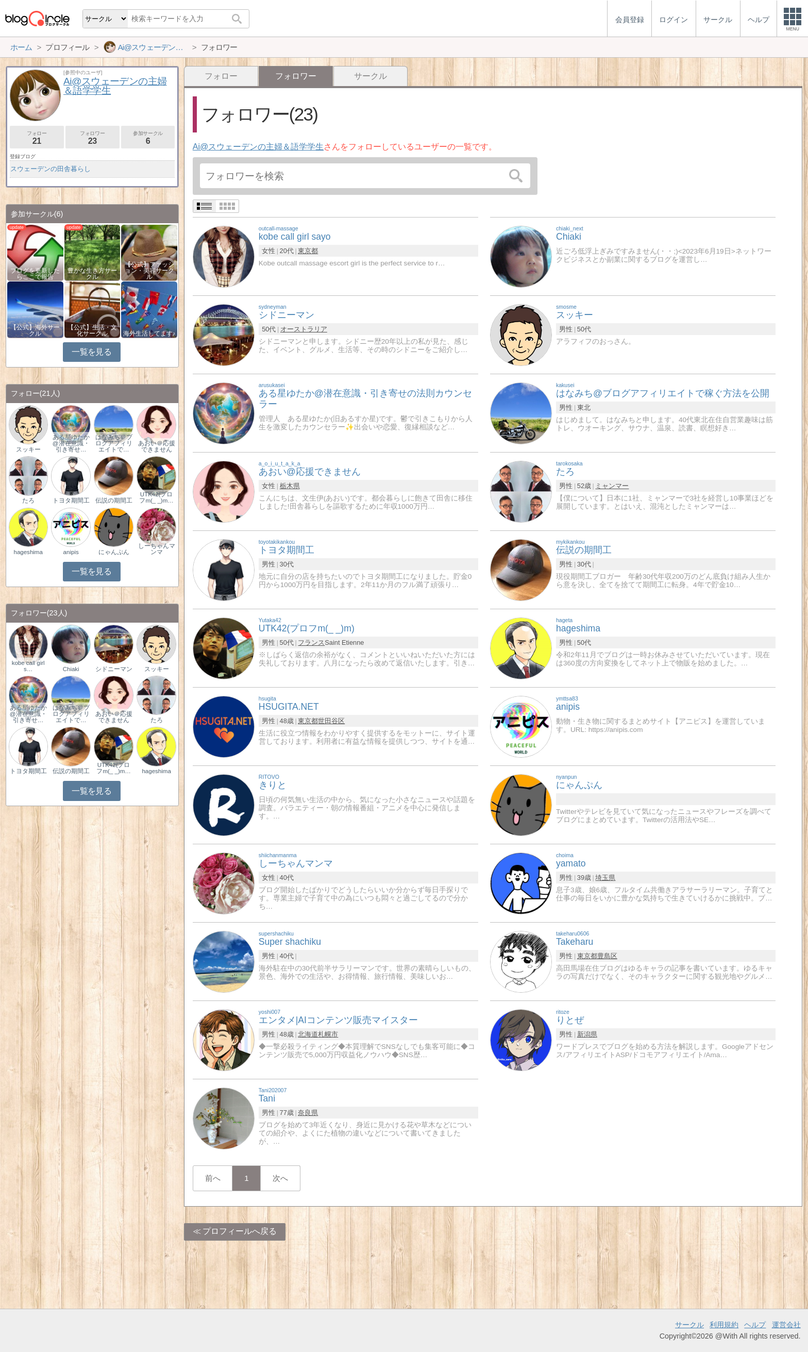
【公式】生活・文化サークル (92, 330)
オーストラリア (303, 329)
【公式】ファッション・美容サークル (149, 270)
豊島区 (607, 956)
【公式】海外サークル (35, 330)
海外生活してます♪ (149, 333)
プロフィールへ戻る (240, 1231)
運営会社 (786, 1325)
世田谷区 (331, 721)
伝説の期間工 (113, 500)
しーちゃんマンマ (156, 549)
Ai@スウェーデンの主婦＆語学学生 (258, 146)
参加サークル (148, 137)
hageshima (28, 552)
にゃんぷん (113, 552)
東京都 (308, 251)
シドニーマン (113, 669)
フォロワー (92, 137)
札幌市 (328, 1034)
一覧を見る (91, 351)
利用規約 (724, 1325)
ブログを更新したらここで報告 (35, 274)
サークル (370, 76)
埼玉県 (605, 877)
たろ (28, 500)
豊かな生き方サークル (92, 274)
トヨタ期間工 (71, 500)
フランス (311, 642)
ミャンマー (612, 486)
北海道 (308, 1034)
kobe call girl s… (28, 666)
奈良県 (308, 1112)
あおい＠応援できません (156, 446)
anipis (71, 552)
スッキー (28, 449)
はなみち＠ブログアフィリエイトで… (113, 443)
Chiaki (71, 669)
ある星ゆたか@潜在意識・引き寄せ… (71, 443)
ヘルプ (755, 1325)
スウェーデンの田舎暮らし (50, 169)
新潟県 (587, 1034)
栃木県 (290, 486)
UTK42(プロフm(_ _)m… (156, 497)
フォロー (221, 76)
